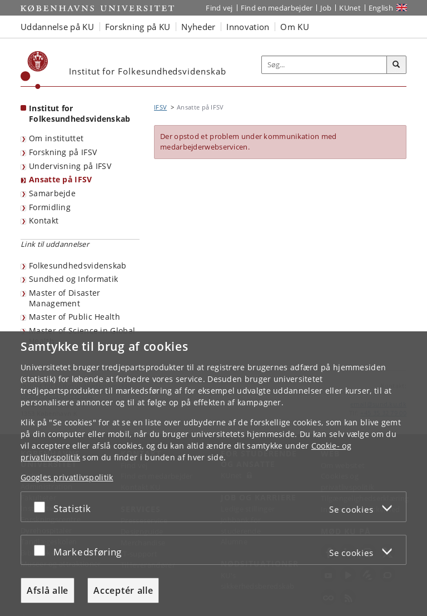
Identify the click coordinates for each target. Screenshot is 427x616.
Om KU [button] (294, 26)
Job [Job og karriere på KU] (325, 8)
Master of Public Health (74, 316)
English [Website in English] (381, 8)
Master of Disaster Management (64, 298)
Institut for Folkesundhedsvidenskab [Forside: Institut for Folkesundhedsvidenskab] (80, 113)
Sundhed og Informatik (73, 279)
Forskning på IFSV (63, 152)
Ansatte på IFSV (60, 179)
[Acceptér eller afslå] (42, 507)
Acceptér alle (123, 590)
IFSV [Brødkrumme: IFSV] (160, 107)
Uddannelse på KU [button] (57, 26)
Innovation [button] (247, 26)
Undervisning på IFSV (70, 166)
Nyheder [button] (198, 26)
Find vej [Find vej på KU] (219, 8)
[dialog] (213, 473)
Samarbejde (52, 193)
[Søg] (396, 65)
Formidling (50, 207)
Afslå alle (47, 590)
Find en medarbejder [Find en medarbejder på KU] (277, 8)
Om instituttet (56, 138)
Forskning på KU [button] (138, 26)
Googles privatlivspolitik (67, 477)
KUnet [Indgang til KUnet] (350, 8)
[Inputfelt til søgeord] (324, 65)
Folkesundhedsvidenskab (78, 265)
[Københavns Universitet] (34, 70)
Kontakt (43, 220)
